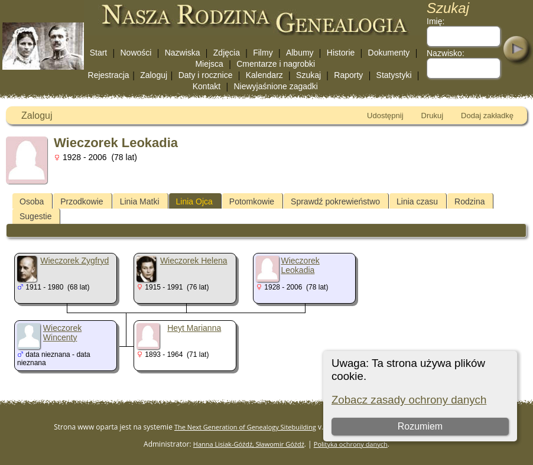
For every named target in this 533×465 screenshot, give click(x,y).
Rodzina (469, 201)
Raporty (348, 75)
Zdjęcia (226, 52)
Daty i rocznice (205, 75)
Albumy (300, 52)
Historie (341, 52)
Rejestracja (108, 75)
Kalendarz (264, 75)
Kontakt (206, 86)
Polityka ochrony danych (351, 444)
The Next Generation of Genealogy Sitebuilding (245, 426)
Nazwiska (182, 52)
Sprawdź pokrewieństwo (335, 201)
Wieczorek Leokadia (300, 265)
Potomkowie (251, 201)
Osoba (32, 201)
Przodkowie (81, 201)
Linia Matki (140, 201)
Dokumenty (389, 52)
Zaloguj (153, 75)
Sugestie (35, 216)
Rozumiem (420, 426)
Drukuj (432, 115)
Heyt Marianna (194, 328)
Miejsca (209, 64)
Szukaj (308, 75)
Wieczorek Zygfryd (74, 260)
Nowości (136, 52)
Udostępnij (385, 115)
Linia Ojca (194, 201)
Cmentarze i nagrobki (275, 64)
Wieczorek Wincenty (62, 332)
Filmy (262, 52)
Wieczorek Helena (194, 260)
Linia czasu (417, 201)
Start (99, 52)
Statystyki (394, 75)
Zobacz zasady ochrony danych (409, 400)
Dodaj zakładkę (487, 115)
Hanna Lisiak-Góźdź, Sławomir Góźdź (248, 444)
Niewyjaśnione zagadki (275, 86)
